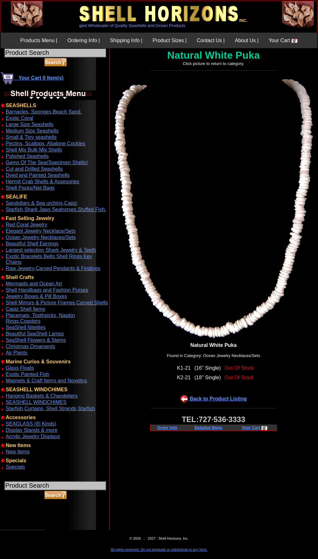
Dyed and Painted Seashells (38, 175)
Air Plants (16, 352)
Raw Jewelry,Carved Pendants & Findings (53, 268)
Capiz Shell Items (25, 309)
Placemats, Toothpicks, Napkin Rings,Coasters (40, 318)
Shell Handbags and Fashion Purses (47, 290)
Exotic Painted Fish (27, 374)
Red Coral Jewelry (26, 224)
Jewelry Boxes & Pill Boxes (36, 296)
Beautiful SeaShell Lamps (35, 333)
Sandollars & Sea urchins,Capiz (41, 203)
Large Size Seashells (29, 124)
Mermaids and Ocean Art (34, 283)
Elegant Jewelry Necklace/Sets (41, 231)
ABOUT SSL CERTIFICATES (17, 529)
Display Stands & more (32, 430)
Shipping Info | (126, 40)
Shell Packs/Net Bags (30, 188)
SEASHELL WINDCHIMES (36, 402)
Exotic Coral (19, 118)
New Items (18, 451)
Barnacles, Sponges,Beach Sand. (44, 111)
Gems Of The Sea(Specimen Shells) (47, 162)
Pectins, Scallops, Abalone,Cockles (45, 143)
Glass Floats (20, 368)
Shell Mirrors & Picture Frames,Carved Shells (57, 302)
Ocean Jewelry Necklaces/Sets (41, 237)
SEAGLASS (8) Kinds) (31, 423)
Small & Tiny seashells (31, 137)
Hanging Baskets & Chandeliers (42, 396)
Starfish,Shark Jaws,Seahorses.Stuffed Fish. (56, 209)
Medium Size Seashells (32, 130)
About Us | (246, 40)
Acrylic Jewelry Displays (33, 436)
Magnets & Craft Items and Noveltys (46, 380)
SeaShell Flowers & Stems (36, 340)
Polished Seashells (27, 156)
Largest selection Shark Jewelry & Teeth (51, 250)
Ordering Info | (83, 40)
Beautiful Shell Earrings (32, 243)
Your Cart (283, 40)
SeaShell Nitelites (25, 327)
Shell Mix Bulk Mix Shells (34, 150)
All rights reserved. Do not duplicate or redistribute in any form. (159, 549)
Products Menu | (38, 40)
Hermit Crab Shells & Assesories (42, 181)
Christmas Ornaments (30, 346)
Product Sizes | (169, 40)
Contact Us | (211, 40)
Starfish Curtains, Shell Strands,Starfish (50, 408)
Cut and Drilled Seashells (34, 169)
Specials (15, 467)
